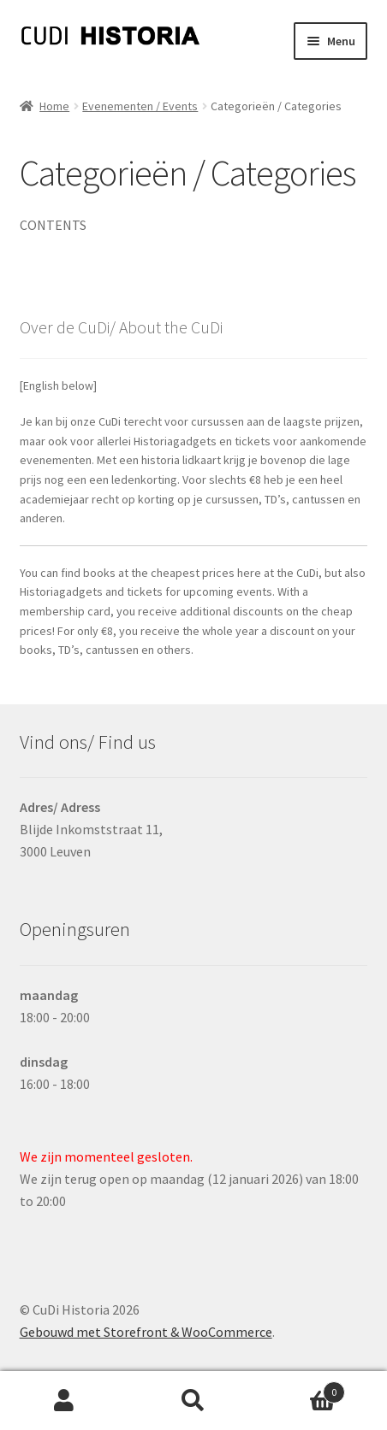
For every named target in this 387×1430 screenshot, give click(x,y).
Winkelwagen (301, 1389)
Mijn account (64, 1401)
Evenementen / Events (140, 106)
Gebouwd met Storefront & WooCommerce (146, 1331)
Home (54, 106)
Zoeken (194, 1401)
